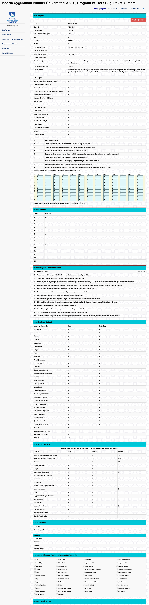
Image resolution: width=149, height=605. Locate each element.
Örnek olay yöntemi (90, 572)
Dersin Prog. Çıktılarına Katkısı (12, 39)
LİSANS (124, 9)
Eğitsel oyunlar (122, 582)
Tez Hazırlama (40, 594)
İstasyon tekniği (122, 563)
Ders (37, 559)
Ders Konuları (6, 35)
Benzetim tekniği (89, 585)
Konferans (61, 582)
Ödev (37, 572)
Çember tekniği (88, 566)
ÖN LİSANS (135, 9)
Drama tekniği (88, 591)
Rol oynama (87, 588)
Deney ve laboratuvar (124, 559)
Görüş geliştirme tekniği (124, 572)
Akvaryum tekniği (123, 566)
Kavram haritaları (123, 578)
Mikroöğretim (121, 591)
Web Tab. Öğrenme (63, 575)
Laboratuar (39, 566)
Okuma (38, 569)
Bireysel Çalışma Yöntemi (91, 582)
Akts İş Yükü (6, 48)
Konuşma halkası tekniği (125, 569)
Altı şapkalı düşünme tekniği (92, 569)
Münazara (60, 594)
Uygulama (38, 582)
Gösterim (60, 585)
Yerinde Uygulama (41, 585)
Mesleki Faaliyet (40, 591)
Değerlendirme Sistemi (9, 44)
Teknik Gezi (61, 563)
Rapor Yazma (62, 559)
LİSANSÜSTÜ (113, 9)
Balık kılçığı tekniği (123, 575)
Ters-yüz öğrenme (123, 585)
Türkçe (96, 9)
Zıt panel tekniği (89, 563)
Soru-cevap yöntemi (63, 578)
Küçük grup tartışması (64, 591)
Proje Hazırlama (40, 575)
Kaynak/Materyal (7, 53)
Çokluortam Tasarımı (124, 588)
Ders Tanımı (6, 30)
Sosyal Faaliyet (62, 569)
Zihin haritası (88, 575)
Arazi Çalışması (62, 572)
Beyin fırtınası (88, 559)
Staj (37, 578)
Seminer (38, 588)
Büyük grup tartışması (64, 588)
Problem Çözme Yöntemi (91, 578)
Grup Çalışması (40, 563)
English (103, 9)
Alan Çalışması (62, 566)
